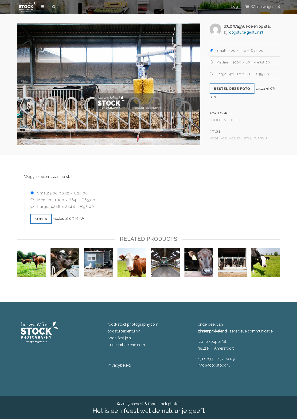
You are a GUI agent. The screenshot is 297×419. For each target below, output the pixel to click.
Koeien (216, 120)
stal (248, 138)
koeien (235, 138)
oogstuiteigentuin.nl (246, 32)
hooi (214, 138)
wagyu (260, 138)
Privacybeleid (119, 365)
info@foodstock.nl (214, 365)
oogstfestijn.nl (119, 338)
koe (223, 138)
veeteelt (232, 120)
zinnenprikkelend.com (126, 345)
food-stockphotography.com (132, 324)
